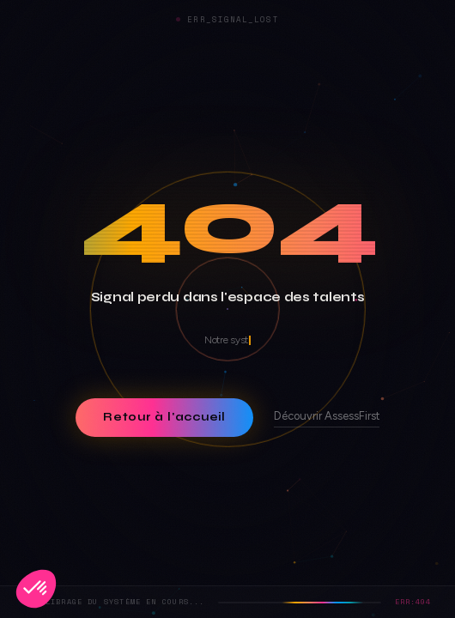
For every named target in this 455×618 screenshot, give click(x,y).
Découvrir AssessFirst (326, 416)
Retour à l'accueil (164, 417)
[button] (36, 588)
